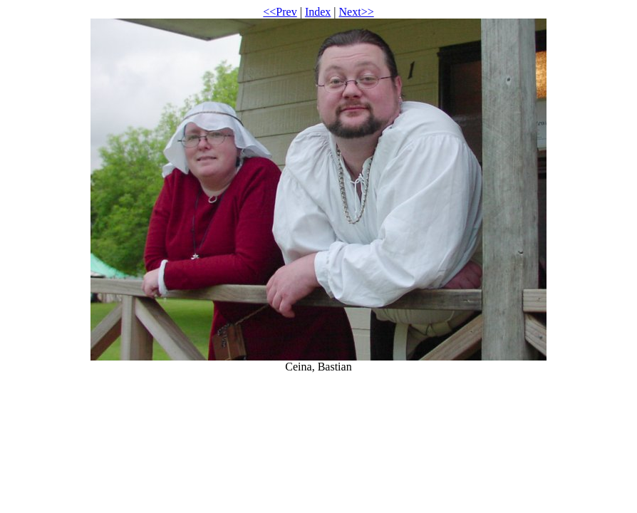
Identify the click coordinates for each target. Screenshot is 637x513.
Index (318, 12)
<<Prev (279, 12)
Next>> (356, 12)
